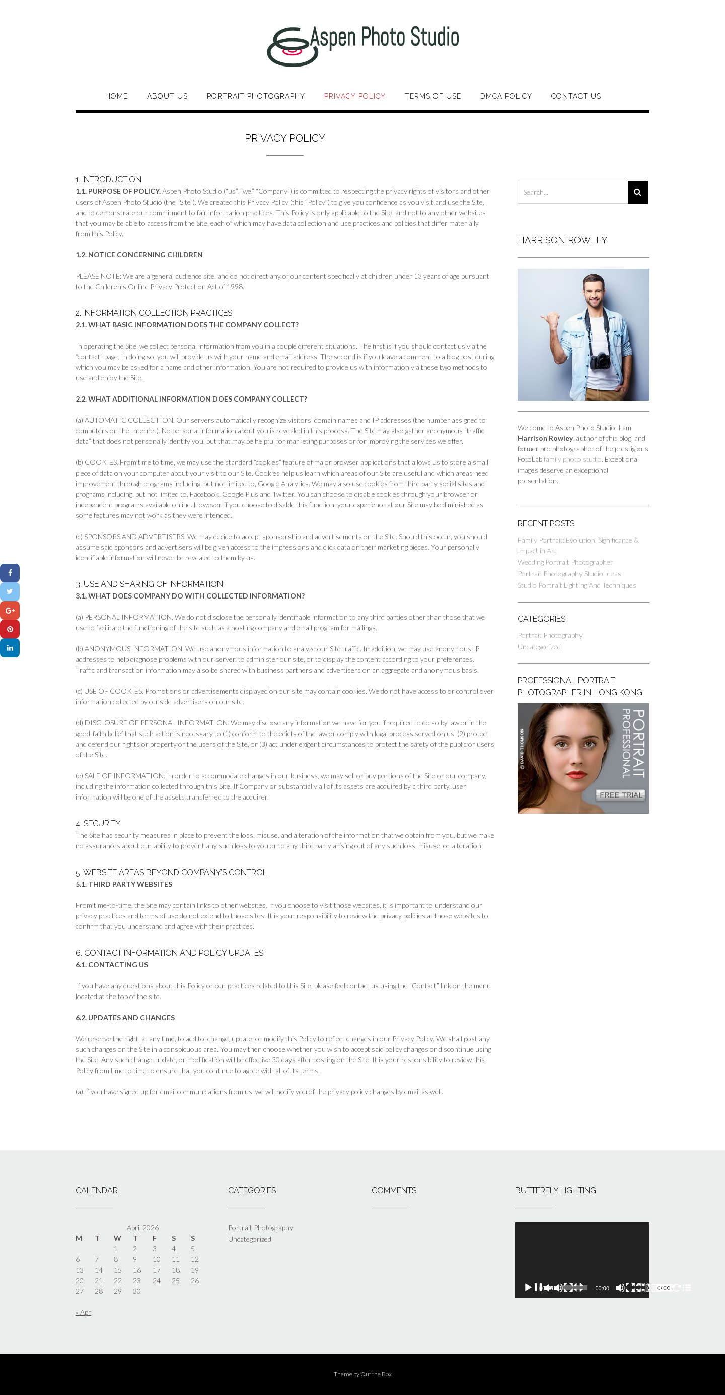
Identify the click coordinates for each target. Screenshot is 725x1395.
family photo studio (573, 459)
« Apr (83, 1312)
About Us (167, 96)
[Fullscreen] (661, 1288)
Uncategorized (539, 646)
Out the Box (376, 1374)
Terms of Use (433, 96)
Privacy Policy (355, 96)
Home (116, 96)
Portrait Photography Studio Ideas (569, 573)
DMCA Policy (506, 96)
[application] (582, 1260)
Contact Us (576, 96)
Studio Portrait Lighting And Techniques (577, 585)
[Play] (553, 1288)
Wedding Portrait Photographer (565, 562)
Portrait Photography (256, 96)
